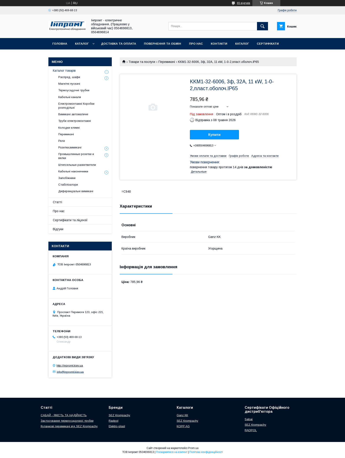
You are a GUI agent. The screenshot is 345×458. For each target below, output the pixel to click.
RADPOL (251, 430)
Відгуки (58, 229)
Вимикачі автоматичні (73, 114)
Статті (57, 202)
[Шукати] (262, 26)
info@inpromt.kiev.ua (70, 371)
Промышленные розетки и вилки (76, 156)
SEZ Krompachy (119, 415)
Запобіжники (66, 178)
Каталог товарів (64, 70)
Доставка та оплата (118, 43)
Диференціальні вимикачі (75, 191)
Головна (59, 43)
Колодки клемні (69, 127)
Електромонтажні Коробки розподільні (76, 105)
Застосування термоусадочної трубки (67, 420)
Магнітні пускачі (69, 83)
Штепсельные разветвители (77, 164)
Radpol (113, 420)
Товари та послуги (141, 62)
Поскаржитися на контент (171, 452)
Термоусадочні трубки (73, 90)
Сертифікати (268, 43)
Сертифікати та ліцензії (70, 220)
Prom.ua (193, 448)
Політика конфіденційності (206, 452)
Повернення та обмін (162, 43)
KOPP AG (183, 426)
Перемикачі (166, 62)
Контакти (219, 43)
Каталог (82, 43)
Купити (214, 135)
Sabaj (249, 419)
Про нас (196, 43)
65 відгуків (243, 3)
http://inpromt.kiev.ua (70, 365)
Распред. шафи (69, 77)
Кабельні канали (69, 97)
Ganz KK (182, 415)
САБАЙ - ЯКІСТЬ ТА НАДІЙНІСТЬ (64, 415)
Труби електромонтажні (74, 120)
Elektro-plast (117, 426)
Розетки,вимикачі (69, 147)
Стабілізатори (68, 184)
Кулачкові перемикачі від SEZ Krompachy (69, 426)
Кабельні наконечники (73, 171)
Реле (61, 140)
